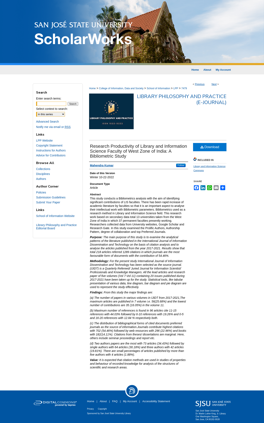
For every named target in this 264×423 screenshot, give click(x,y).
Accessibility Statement (156, 401)
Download (209, 147)
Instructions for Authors (51, 150)
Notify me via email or (53, 127)
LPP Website (44, 140)
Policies (41, 192)
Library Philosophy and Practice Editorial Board (56, 226)
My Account (130, 401)
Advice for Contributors (50, 155)
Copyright (102, 409)
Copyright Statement (49, 145)
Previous (200, 84)
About (103, 401)
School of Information (158, 88)
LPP (175, 88)
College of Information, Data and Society (121, 88)
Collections (43, 169)
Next (214, 84)
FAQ (115, 401)
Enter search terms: (48, 98)
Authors (41, 178)
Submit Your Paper (48, 202)
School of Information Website (55, 216)
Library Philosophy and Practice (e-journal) (181, 99)
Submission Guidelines (50, 197)
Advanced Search (47, 121)
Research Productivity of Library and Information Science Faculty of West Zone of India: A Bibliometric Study (138, 151)
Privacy (90, 409)
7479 (184, 88)
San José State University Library (115, 413)
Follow (181, 165)
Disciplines (43, 174)
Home (92, 88)
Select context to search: (52, 108)
